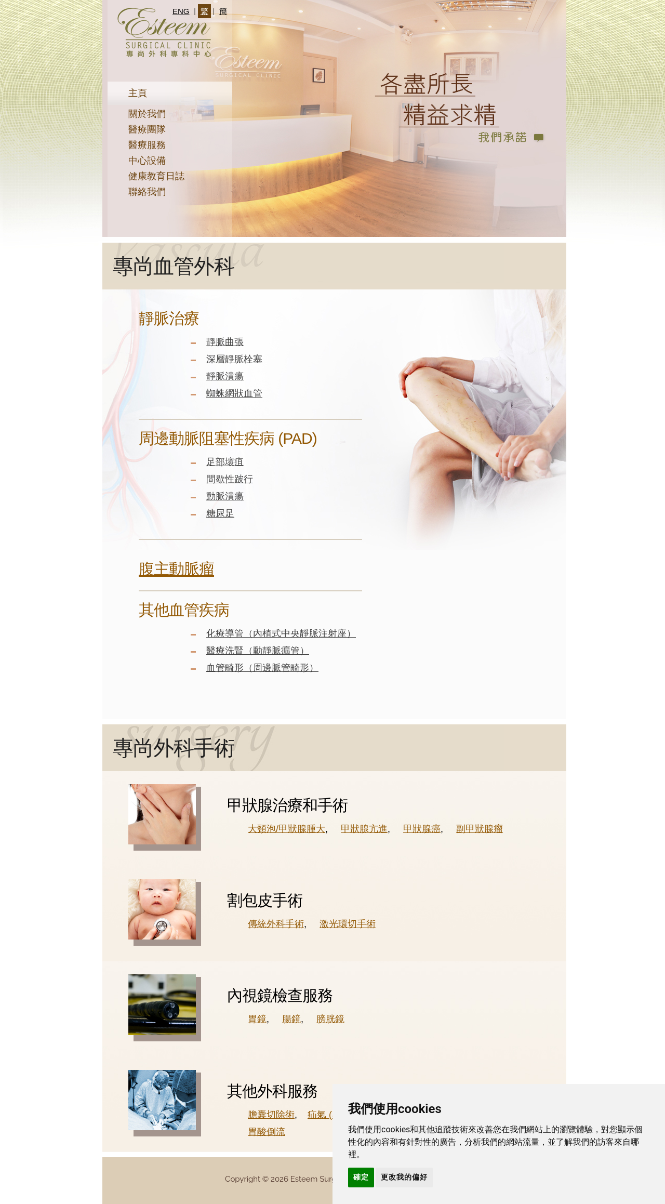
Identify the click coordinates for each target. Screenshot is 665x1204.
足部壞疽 (225, 462)
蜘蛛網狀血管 (234, 393)
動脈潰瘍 (225, 496)
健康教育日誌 (156, 176)
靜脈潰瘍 (225, 376)
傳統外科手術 (276, 924)
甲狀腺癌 (422, 829)
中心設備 (147, 160)
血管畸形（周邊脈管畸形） (262, 668)
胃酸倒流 (266, 1132)
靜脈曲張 (225, 342)
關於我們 (147, 114)
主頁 (137, 93)
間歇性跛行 (229, 479)
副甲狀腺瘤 (479, 829)
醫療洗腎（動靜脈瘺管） (257, 650)
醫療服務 (147, 145)
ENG (181, 11)
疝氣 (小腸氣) (335, 1114)
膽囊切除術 (271, 1114)
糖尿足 (220, 513)
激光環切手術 (348, 924)
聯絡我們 (147, 192)
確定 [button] (361, 1177)
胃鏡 (257, 1019)
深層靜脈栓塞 (234, 359)
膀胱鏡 (330, 1019)
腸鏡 (291, 1019)
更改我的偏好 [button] (404, 1177)
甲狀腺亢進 (364, 829)
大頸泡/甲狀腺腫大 (286, 829)
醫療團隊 (147, 129)
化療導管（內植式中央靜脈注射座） (281, 633)
